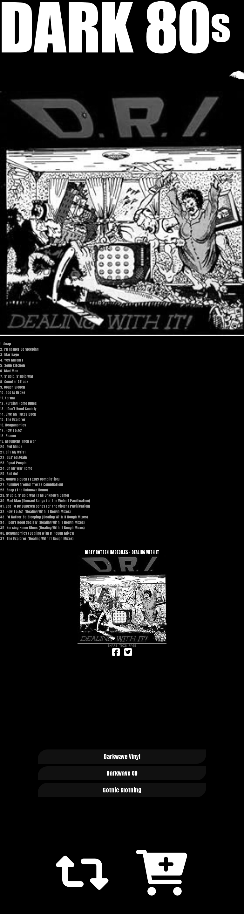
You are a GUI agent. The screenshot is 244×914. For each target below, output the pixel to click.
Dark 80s (122, 27)
